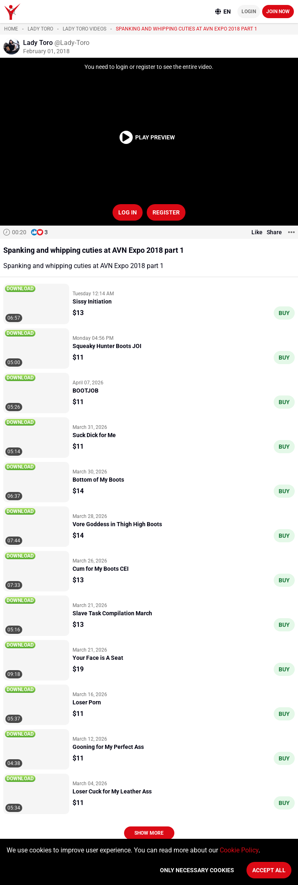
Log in (127, 212)
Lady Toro (40, 29)
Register (166, 212)
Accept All (269, 870)
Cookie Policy (239, 850)
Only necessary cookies (197, 870)
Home (11, 29)
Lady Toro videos (84, 29)
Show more (149, 833)
